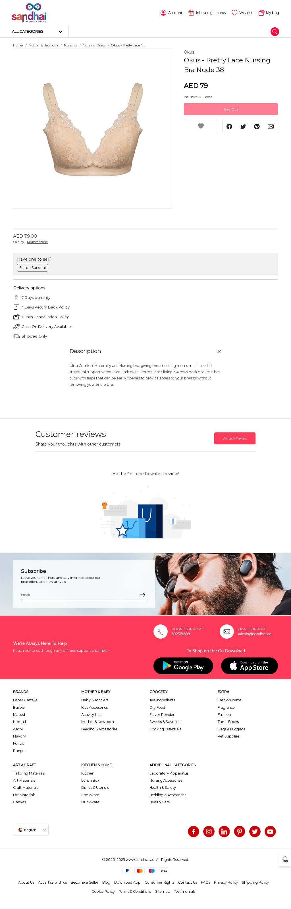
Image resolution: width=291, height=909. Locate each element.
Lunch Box (90, 780)
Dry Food (157, 707)
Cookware (90, 794)
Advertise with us (52, 882)
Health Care (159, 802)
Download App (127, 882)
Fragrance (226, 707)
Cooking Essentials (165, 729)
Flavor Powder (161, 714)
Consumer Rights (159, 882)
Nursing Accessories (165, 780)
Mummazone (37, 242)
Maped (19, 714)
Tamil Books (228, 721)
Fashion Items (229, 700)
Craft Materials (25, 787)
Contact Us (187, 882)
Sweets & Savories (164, 721)
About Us (26, 882)
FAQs (205, 882)
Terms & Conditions (135, 891)
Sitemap (162, 891)
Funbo (18, 743)
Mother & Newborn (43, 45)
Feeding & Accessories (99, 729)
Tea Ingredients (162, 700)
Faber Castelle (25, 700)
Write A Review (235, 438)
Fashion (224, 714)
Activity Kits (91, 714)
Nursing (70, 45)
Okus (189, 51)
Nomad (19, 721)
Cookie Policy (103, 891)
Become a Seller (84, 882)
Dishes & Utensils (95, 787)
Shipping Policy (255, 882)
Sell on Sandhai (32, 267)
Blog (106, 882)
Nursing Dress (94, 45)
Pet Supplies (228, 736)
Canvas (19, 802)
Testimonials (184, 891)
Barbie (19, 707)
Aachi (18, 729)
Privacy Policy (226, 882)
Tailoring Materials (29, 773)
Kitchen (87, 773)
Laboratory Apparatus (168, 773)
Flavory (19, 736)
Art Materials (24, 780)
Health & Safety (162, 787)
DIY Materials (24, 794)
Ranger (19, 750)
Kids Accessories (94, 707)
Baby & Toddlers (94, 700)
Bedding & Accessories (167, 794)
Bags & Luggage (232, 729)
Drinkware (90, 802)
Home (18, 45)
